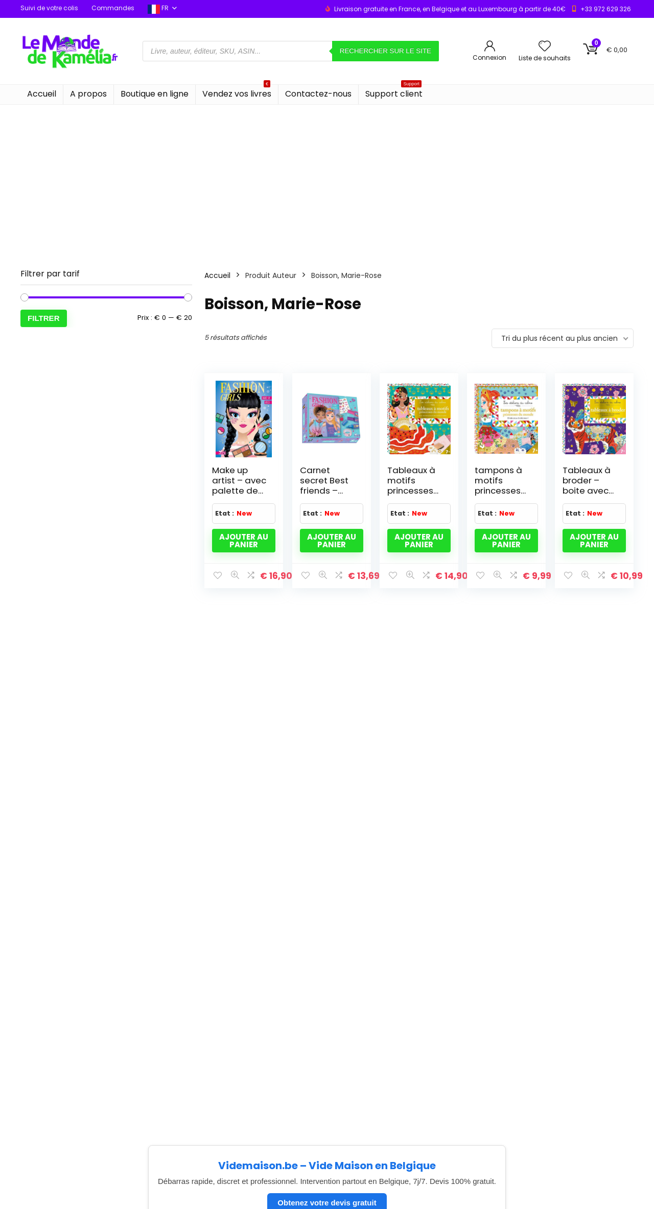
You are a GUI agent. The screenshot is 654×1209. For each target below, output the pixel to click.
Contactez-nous (318, 94)
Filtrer (44, 318)
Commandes (112, 8)
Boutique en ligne (155, 94)
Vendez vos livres (236, 92)
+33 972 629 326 (605, 9)
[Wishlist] (545, 46)
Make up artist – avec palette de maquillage (239, 485)
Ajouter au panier (243, 540)
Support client (394, 92)
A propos (88, 94)
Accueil (41, 94)
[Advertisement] (327, 181)
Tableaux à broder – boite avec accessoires (589, 485)
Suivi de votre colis (49, 8)
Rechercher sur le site (385, 51)
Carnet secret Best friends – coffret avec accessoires (327, 490)
